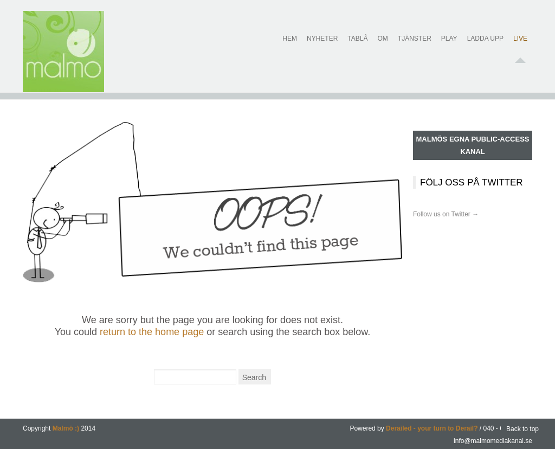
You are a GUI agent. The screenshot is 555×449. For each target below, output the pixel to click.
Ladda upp (485, 45)
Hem (289, 45)
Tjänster (414, 45)
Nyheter (322, 45)
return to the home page (152, 331)
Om (382, 45)
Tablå (357, 45)
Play (449, 45)
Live (520, 45)
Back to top (522, 429)
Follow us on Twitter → (446, 214)
